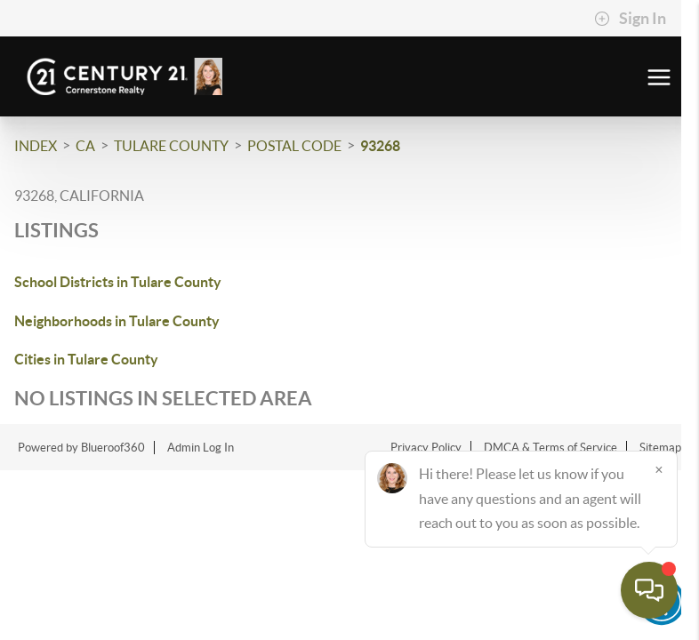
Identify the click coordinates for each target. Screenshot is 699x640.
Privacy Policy (426, 447)
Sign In (630, 19)
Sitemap (660, 447)
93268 (380, 146)
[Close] (659, 469)
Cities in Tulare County (86, 359)
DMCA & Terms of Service (550, 447)
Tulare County (171, 146)
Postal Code (294, 146)
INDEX (35, 146)
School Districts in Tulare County (117, 282)
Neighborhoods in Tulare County (117, 321)
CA (85, 146)
